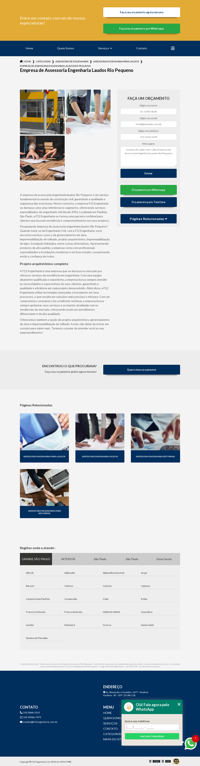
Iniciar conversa (152, 736)
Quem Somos (65, 48)
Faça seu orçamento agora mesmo (141, 12)
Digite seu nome (148, 105)
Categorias (43, 61)
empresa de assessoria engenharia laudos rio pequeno (55, 65)
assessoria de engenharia (71, 61)
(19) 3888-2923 (30, 712)
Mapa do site (113, 739)
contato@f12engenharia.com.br (39, 721)
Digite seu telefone (148, 130)
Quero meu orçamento (141, 369)
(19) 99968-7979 (30, 717)
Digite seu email (148, 118)
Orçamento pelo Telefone (148, 202)
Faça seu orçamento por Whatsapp (141, 28)
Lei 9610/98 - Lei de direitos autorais (143, 666)
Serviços (103, 48)
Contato (141, 48)
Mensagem (148, 143)
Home (29, 48)
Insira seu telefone (137, 721)
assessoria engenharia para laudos (116, 61)
